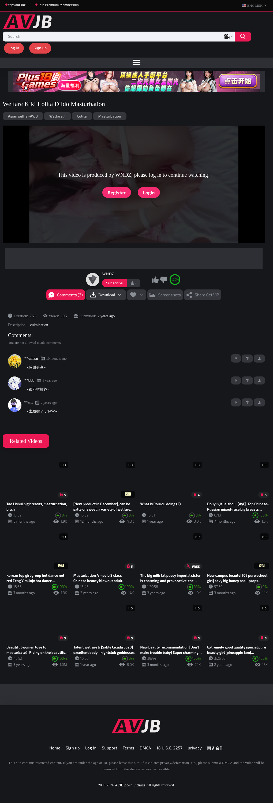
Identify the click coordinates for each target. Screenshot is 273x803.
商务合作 (215, 747)
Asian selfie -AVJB (23, 116)
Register (117, 192)
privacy (195, 747)
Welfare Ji (57, 116)
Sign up (40, 48)
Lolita (82, 116)
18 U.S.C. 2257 (169, 747)
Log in (14, 48)
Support (109, 747)
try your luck (17, 4)
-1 (259, 359)
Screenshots (169, 294)
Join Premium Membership (58, 4)
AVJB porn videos (130, 785)
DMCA (145, 747)
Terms (128, 747)
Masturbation (109, 116)
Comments (19, 335)
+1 (247, 359)
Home (54, 747)
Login (149, 192)
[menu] (136, 63)
